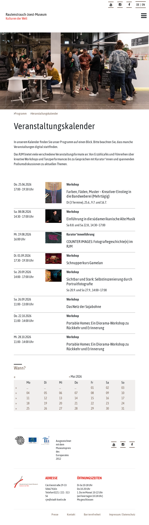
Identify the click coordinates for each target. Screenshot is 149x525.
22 (92, 403)
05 (45, 393)
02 (107, 387)
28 (76, 408)
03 (122, 387)
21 (76, 403)
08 (92, 393)
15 (92, 398)
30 (107, 408)
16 (107, 398)
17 (122, 398)
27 (60, 408)
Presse (55, 514)
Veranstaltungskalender (44, 113)
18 (27, 403)
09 (107, 393)
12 (45, 398)
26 (45, 408)
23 (107, 403)
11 (27, 398)
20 (60, 403)
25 (27, 408)
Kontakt (71, 514)
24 (122, 403)
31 (122, 408)
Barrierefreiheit (92, 514)
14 (76, 398)
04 (27, 393)
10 (122, 393)
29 (92, 408)
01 (92, 387)
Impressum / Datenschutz (122, 514)
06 (60, 393)
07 (76, 393)
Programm (21, 113)
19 (45, 403)
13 (60, 398)
